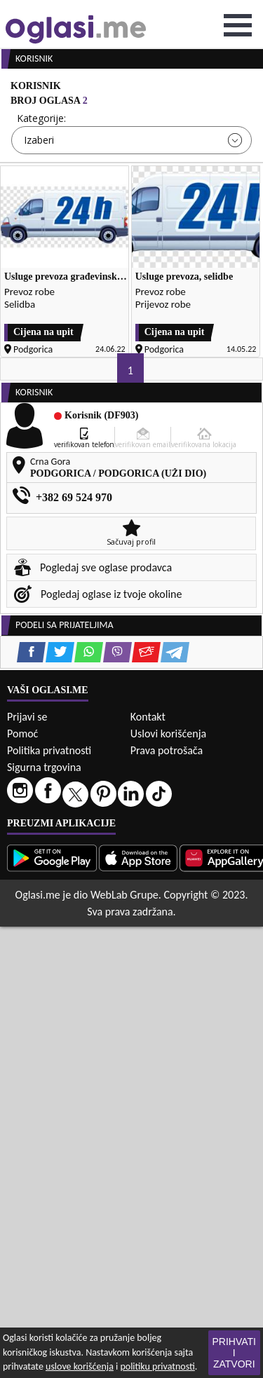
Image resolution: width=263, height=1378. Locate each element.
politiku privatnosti (157, 1366)
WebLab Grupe (124, 894)
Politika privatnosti (49, 750)
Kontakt (148, 716)
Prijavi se (27, 716)
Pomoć (22, 733)
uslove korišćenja (80, 1366)
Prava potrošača (166, 750)
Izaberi (39, 139)
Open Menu (238, 25)
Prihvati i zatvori (235, 1353)
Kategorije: (41, 118)
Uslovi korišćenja (168, 733)
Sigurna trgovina (44, 767)
